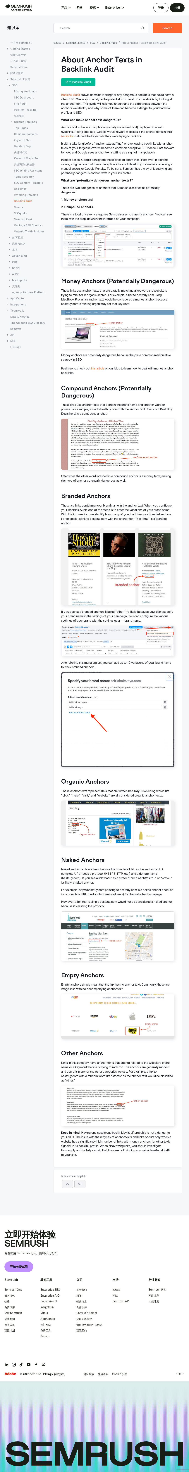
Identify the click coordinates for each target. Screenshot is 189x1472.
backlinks (67, 136)
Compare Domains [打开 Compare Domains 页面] (26, 134)
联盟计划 (9, 1330)
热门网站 (45, 1324)
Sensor (45, 1336)
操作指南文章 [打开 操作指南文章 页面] (18, 54)
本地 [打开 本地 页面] (14, 250)
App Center (47, 1318)
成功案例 (9, 1318)
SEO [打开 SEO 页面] (14, 85)
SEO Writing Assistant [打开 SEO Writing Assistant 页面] (28, 170)
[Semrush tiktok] (21, 1364)
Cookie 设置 (119, 1374)
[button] (79, 1184)
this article (97, 368)
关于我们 (81, 1289)
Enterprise (112, 7)
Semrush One (13, 1289)
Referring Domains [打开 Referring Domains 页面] (26, 194)
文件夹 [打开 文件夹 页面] (16, 286)
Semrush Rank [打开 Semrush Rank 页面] (23, 219)
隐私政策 (89, 1374)
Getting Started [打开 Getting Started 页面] (20, 49)
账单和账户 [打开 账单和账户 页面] (16, 73)
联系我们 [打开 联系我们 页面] (15, 347)
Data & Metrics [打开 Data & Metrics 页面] (19, 316)
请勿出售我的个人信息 (89, 1324)
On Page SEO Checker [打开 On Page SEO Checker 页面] (28, 225)
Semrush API (121, 1301)
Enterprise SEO (50, 1289)
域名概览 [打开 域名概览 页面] (19, 115)
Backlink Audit (108, 42)
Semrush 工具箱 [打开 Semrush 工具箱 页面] (20, 79)
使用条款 (103, 1374)
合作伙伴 (81, 1307)
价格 (79, 7)
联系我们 (81, 1330)
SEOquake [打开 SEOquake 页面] (20, 213)
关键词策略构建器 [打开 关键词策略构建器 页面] (24, 164)
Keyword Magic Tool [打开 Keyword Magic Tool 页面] (27, 158)
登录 (161, 7)
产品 (64, 7)
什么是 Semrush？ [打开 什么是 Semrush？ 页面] (21, 42)
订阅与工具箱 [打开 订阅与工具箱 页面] (18, 61)
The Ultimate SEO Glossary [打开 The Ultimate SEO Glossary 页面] (27, 322)
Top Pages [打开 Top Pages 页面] (21, 127)
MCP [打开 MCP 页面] (13, 341)
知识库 (13, 28)
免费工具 (45, 1330)
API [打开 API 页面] (12, 335)
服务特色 (9, 1295)
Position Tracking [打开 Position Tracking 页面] (25, 109)
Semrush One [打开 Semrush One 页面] (19, 67)
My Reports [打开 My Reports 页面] (19, 280)
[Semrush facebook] (36, 1364)
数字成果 (9, 1324)
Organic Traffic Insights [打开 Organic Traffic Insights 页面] (29, 231)
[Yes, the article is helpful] (67, 1184)
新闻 (79, 1295)
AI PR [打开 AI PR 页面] (15, 274)
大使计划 (154, 1301)
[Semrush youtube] (28, 1364)
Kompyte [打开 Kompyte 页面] (15, 328)
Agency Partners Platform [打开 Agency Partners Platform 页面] (28, 292)
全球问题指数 (84, 1318)
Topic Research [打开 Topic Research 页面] (24, 176)
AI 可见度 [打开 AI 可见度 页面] (17, 237)
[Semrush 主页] (18, 7)
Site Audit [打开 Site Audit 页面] (20, 103)
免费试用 (9, 1307)
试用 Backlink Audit (78, 82)
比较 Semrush (13, 1313)
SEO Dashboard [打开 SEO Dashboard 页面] (24, 97)
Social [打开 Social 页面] (16, 268)
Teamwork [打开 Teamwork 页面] (17, 310)
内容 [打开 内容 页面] (14, 262)
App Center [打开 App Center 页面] (17, 298)
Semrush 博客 (157, 1289)
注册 (177, 7)
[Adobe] (10, 1373)
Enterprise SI (48, 1301)
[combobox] (97, 28)
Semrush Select (86, 1313)
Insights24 (47, 1307)
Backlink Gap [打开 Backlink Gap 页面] (22, 146)
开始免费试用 (19, 1266)
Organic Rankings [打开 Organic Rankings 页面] (25, 122)
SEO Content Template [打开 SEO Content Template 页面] (28, 182)
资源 (92, 7)
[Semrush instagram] (14, 1364)
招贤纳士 (81, 1301)
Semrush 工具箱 (75, 42)
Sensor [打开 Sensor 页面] (18, 207)
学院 (115, 1295)
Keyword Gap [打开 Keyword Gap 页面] (22, 140)
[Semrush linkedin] (6, 1364)
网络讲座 (154, 1295)
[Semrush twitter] (43, 1364)
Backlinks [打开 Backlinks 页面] (20, 188)
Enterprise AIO (50, 1295)
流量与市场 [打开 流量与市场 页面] (18, 244)
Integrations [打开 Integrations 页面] (18, 304)
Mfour (44, 1313)
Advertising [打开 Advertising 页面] (19, 256)
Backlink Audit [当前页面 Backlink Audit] (23, 201)
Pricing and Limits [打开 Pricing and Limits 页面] (25, 91)
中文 (178, 1373)
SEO (92, 42)
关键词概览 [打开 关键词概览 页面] (20, 152)
